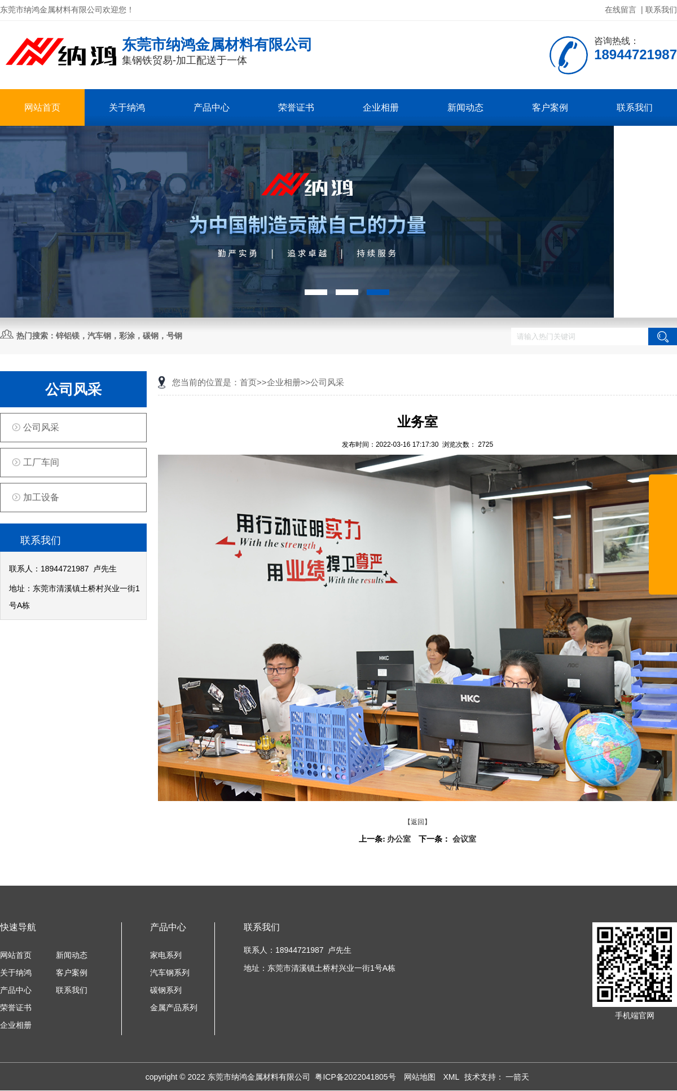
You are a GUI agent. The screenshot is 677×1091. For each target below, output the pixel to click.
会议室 (464, 839)
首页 (248, 382)
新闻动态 (465, 107)
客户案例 (550, 107)
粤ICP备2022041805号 (356, 1076)
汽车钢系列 (170, 972)
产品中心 (212, 107)
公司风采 (41, 427)
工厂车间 (41, 462)
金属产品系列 (173, 1007)
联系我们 (661, 9)
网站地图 (421, 1076)
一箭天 (517, 1076)
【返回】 (417, 822)
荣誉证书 (296, 107)
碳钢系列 (166, 990)
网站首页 (42, 107)
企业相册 (381, 107)
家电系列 (166, 955)
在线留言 (620, 9)
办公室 (399, 839)
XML (452, 1076)
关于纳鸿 (127, 107)
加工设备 (41, 497)
